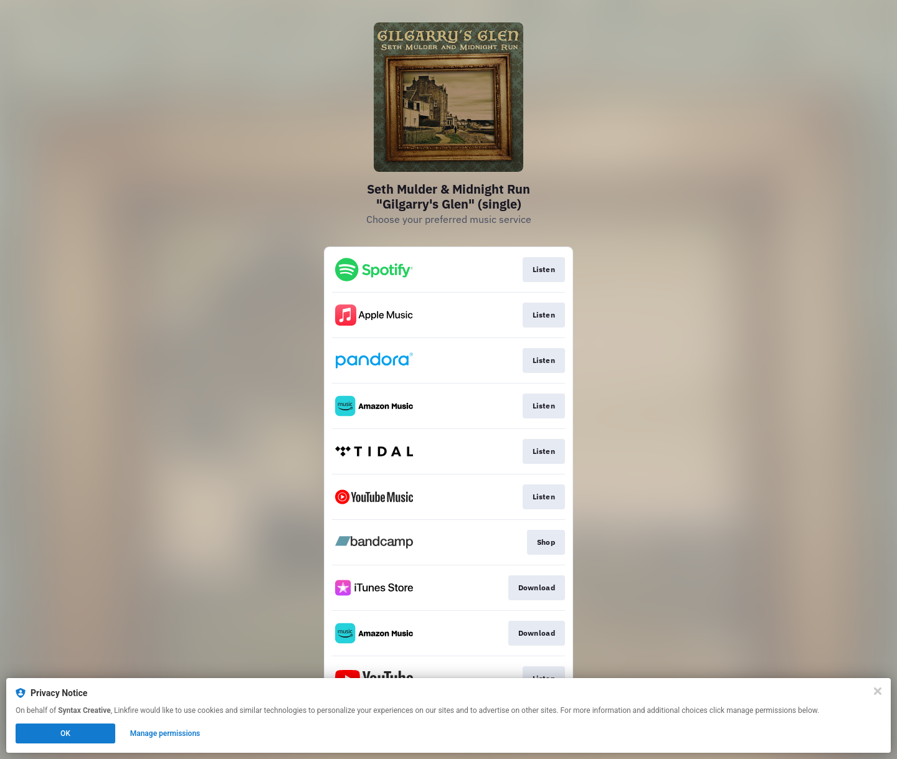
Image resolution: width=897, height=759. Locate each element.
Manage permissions (165, 733)
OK (65, 733)
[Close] (878, 691)
